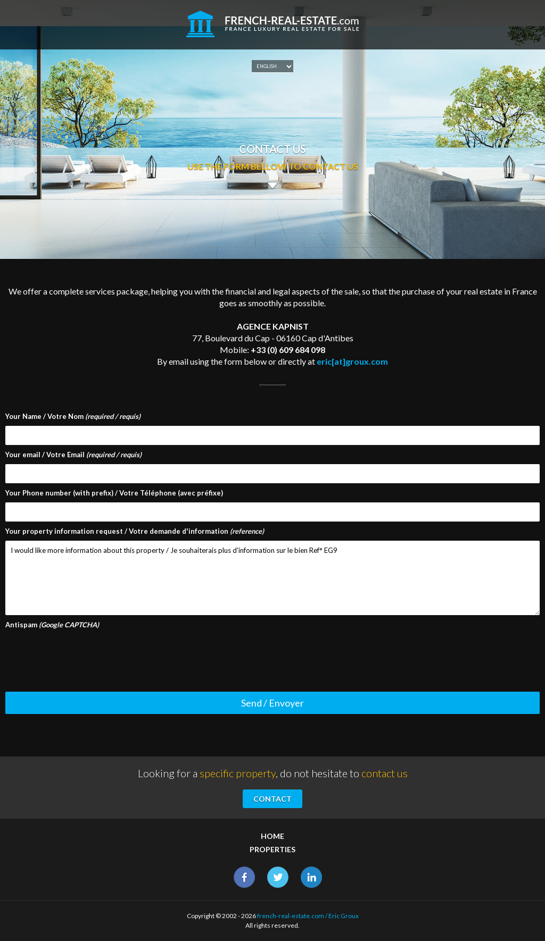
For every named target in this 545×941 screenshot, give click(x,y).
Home (272, 836)
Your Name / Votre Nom (73, 416)
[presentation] (86, 655)
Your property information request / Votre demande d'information (134, 531)
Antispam (52, 624)
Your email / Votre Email (73, 454)
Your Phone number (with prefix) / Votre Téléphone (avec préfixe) (114, 493)
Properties (272, 849)
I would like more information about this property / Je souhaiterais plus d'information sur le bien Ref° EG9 (272, 578)
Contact (272, 798)
